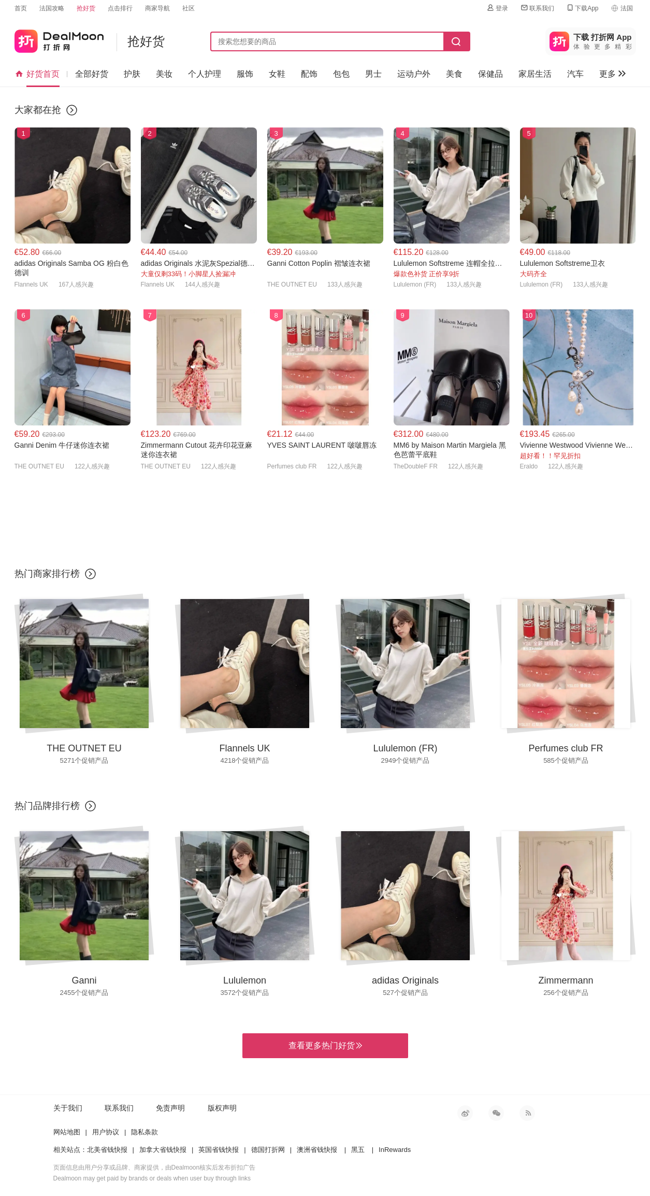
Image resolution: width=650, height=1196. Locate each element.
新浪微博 (465, 1113)
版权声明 (222, 1108)
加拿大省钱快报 (162, 1150)
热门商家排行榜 (47, 573)
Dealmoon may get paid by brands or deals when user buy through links (152, 1178)
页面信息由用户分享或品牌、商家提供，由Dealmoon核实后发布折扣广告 (154, 1167)
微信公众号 (496, 1113)
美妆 (164, 73)
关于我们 (67, 1108)
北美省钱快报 (107, 1150)
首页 (21, 8)
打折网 (59, 39)
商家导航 (157, 8)
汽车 (575, 73)
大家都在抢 (38, 110)
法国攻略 (51, 8)
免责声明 (170, 1108)
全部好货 (91, 73)
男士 (373, 73)
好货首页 (37, 74)
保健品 (490, 73)
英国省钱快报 (218, 1150)
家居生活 (535, 73)
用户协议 (105, 1132)
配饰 (309, 73)
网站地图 (66, 1132)
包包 (341, 73)
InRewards (395, 1150)
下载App (582, 8)
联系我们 (537, 8)
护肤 (132, 73)
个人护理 (204, 73)
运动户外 (413, 73)
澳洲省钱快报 (317, 1150)
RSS (527, 1113)
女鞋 (277, 73)
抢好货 (86, 8)
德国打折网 (268, 1150)
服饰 (245, 73)
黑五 (358, 1150)
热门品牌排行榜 (47, 805)
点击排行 (120, 8)
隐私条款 (144, 1132)
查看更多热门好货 (325, 1046)
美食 (454, 73)
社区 (188, 8)
